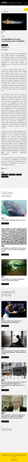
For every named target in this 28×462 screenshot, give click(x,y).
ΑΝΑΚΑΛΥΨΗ (4, 174)
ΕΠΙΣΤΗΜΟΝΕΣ (12, 174)
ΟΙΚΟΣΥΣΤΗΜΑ (5, 176)
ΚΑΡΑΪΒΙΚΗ (19, 174)
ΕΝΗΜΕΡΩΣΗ (5, 223)
